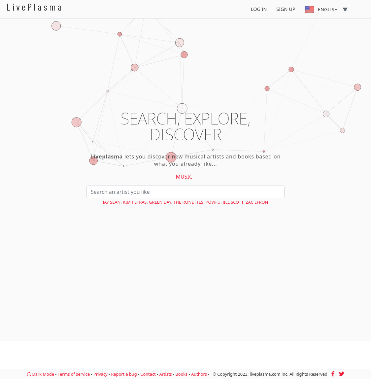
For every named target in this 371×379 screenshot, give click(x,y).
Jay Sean (112, 202)
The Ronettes (188, 202)
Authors (199, 374)
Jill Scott (233, 202)
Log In (259, 9)
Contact (147, 374)
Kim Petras (135, 202)
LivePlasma (35, 7)
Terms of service (74, 374)
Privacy (100, 374)
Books (181, 374)
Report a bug (124, 374)
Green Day (160, 202)
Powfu (213, 202)
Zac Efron (257, 202)
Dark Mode (40, 374)
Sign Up (285, 9)
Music (184, 176)
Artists (165, 374)
